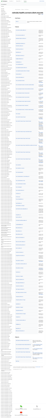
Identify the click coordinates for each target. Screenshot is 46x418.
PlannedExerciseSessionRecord (21, 263)
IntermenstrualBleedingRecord (21, 220)
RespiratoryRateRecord (20, 279)
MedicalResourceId (19, 234)
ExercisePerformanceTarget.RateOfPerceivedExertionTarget (26, 145)
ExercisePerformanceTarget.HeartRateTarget (24, 131)
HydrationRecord (19, 217)
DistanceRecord (18, 74)
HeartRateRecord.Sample (20, 205)
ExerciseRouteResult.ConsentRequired (22, 176)
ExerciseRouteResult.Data (20, 180)
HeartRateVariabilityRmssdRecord (21, 208)
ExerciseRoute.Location (20, 168)
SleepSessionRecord (19, 296)
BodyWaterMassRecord (19, 58)
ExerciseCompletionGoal (20, 80)
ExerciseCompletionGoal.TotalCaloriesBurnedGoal (25, 109)
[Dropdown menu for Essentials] (14, 1)
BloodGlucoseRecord (19, 45)
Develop (22, 9)
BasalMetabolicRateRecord (20, 43)
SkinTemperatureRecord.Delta (21, 292)
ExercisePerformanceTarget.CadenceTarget (23, 121)
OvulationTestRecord (19, 252)
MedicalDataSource (19, 227)
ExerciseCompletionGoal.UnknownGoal (22, 348)
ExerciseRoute (18, 164)
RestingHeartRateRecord (20, 282)
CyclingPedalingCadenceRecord (21, 67)
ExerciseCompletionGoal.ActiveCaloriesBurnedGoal (25, 84)
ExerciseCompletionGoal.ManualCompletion (23, 344)
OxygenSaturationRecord (20, 255)
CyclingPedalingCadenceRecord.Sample (23, 70)
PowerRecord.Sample (19, 276)
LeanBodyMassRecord (19, 224)
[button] (6, 16)
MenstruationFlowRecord (20, 237)
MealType (17, 361)
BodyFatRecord (18, 52)
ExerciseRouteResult (19, 172)
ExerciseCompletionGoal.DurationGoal (22, 97)
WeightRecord (18, 328)
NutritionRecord (19, 248)
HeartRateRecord (19, 203)
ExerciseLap (18, 113)
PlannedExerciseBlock (20, 260)
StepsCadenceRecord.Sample (21, 313)
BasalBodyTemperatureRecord (21, 38)
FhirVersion (18, 196)
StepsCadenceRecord (19, 310)
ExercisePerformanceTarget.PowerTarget (23, 138)
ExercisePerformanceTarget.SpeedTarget (23, 152)
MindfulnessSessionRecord (20, 244)
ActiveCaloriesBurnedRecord (21, 30)
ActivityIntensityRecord (20, 35)
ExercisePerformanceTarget (37, 352)
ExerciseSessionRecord (20, 190)
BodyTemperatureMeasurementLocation (22, 340)
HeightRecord (18, 214)
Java (42, 14)
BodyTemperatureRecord (20, 55)
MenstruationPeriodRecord (20, 241)
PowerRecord (18, 272)
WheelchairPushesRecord (20, 330)
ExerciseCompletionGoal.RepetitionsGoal (23, 101)
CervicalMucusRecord (19, 64)
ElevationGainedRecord (20, 77)
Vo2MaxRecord (18, 324)
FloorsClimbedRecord (19, 199)
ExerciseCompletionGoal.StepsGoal (22, 105)
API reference (4, 4)
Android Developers (17, 9)
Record (17, 21)
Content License (38, 366)
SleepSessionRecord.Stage (20, 299)
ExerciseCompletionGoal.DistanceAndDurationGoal (25, 88)
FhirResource (18, 193)
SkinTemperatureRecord (20, 289)
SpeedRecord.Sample (19, 307)
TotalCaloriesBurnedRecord (21, 320)
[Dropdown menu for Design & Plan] (21, 1)
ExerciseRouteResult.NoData (21, 183)
